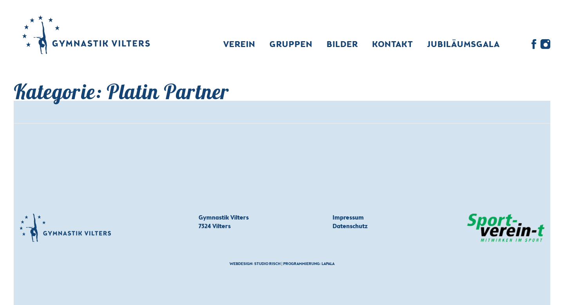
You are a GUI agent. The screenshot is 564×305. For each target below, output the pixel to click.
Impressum (348, 218)
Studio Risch (267, 264)
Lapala (328, 264)
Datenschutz (350, 226)
